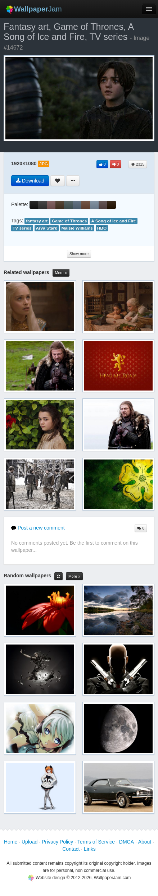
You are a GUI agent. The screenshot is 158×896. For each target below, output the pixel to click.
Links (90, 849)
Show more (79, 253)
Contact (71, 849)
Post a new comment (38, 528)
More (61, 273)
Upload (29, 842)
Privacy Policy (57, 842)
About (145, 842)
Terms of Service (96, 842)
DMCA (126, 842)
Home (10, 842)
